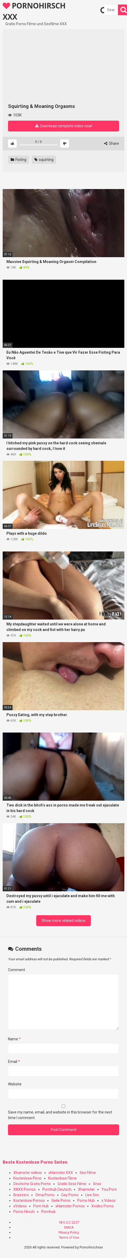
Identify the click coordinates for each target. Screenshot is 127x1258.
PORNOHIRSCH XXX (34, 11)
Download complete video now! (63, 126)
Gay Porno (70, 1195)
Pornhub (48, 1211)
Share (111, 143)
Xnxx (97, 1184)
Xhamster (86, 1189)
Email (14, 1061)
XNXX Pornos (24, 1189)
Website (15, 1084)
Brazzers (21, 1195)
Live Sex (92, 1195)
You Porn (109, 1189)
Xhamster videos (27, 1173)
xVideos (20, 1206)
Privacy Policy (69, 1232)
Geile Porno (61, 1200)
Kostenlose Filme (62, 1178)
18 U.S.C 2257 (69, 1222)
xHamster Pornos (70, 1206)
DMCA (69, 1227)
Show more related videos (63, 920)
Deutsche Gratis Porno (32, 1184)
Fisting (18, 159)
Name (14, 1039)
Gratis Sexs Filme (72, 1184)
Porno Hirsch (24, 1211)
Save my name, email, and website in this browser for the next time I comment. (60, 1115)
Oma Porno (45, 1195)
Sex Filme (88, 1173)
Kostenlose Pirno (27, 1178)
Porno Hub (86, 1200)
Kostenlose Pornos (29, 1200)
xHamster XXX (60, 1173)
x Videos (108, 1200)
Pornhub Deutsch (56, 1189)
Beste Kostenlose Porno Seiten (35, 1162)
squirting (44, 159)
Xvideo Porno (102, 1206)
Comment (16, 970)
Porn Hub (41, 1206)
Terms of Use (69, 1237)
